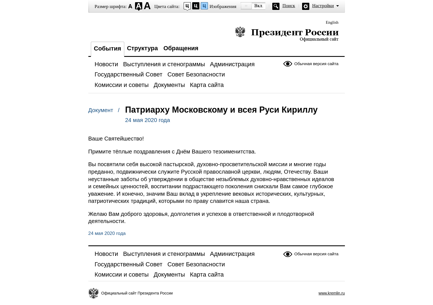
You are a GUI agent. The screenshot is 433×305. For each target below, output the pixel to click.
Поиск (288, 5)
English (332, 22)
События (107, 48)
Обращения (181, 48)
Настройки (323, 5)
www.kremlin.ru (332, 293)
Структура (142, 48)
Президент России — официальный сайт (287, 34)
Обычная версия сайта (316, 63)
